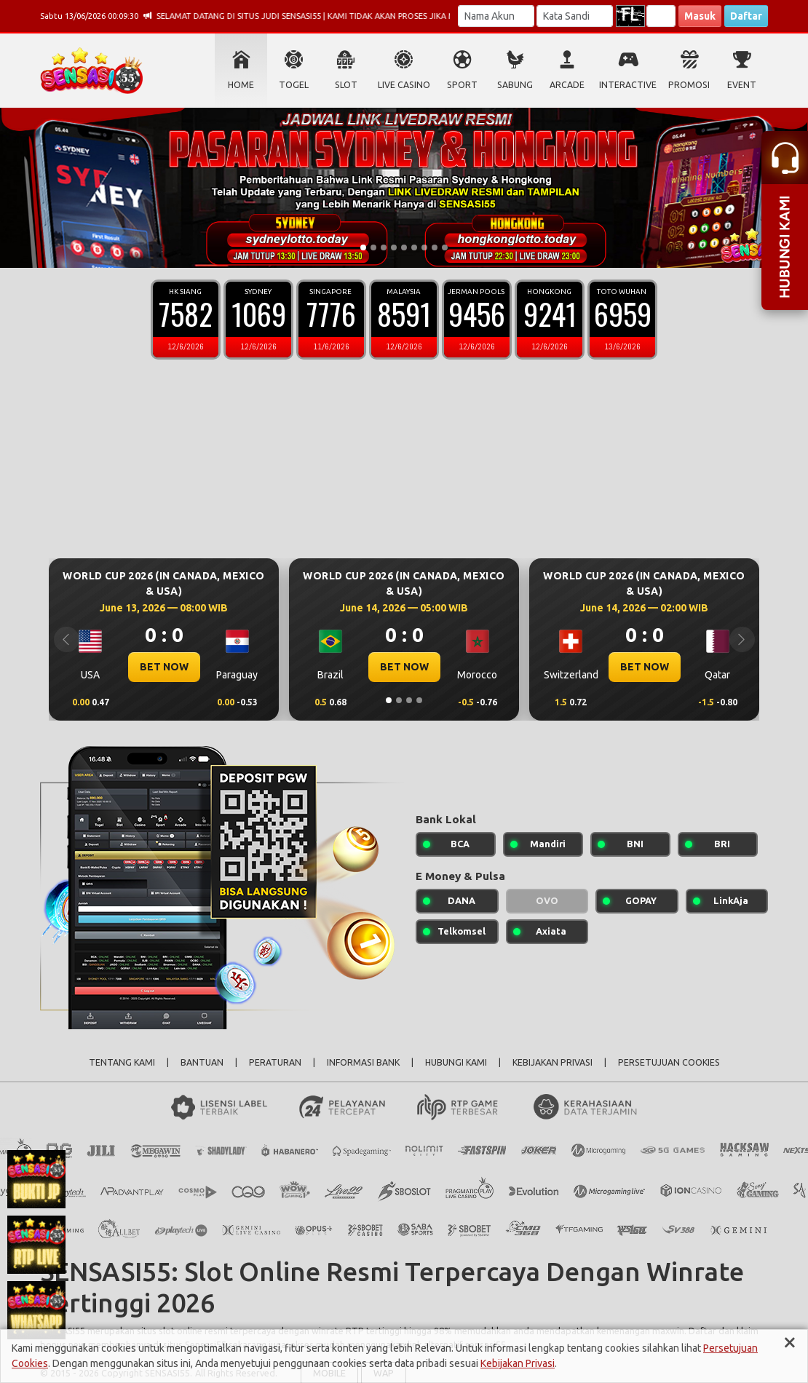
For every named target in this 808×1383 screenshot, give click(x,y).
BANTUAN (202, 1062)
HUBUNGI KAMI (456, 1062)
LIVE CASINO (404, 85)
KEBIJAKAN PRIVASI (552, 1062)
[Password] (574, 16)
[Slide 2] (373, 247)
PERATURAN (275, 1062)
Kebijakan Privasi (517, 1363)
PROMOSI (689, 85)
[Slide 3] (384, 247)
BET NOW (164, 667)
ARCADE (567, 85)
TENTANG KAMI (122, 1062)
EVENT (741, 85)
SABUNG (515, 85)
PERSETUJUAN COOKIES (669, 1062)
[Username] (496, 16)
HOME (241, 85)
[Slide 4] (394, 247)
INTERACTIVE (628, 85)
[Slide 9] (445, 247)
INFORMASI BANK (363, 1062)
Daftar (746, 16)
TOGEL (294, 85)
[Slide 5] (404, 247)
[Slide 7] (424, 247)
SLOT (346, 85)
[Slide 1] (363, 247)
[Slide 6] (414, 247)
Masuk (700, 16)
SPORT (462, 85)
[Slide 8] (434, 247)
